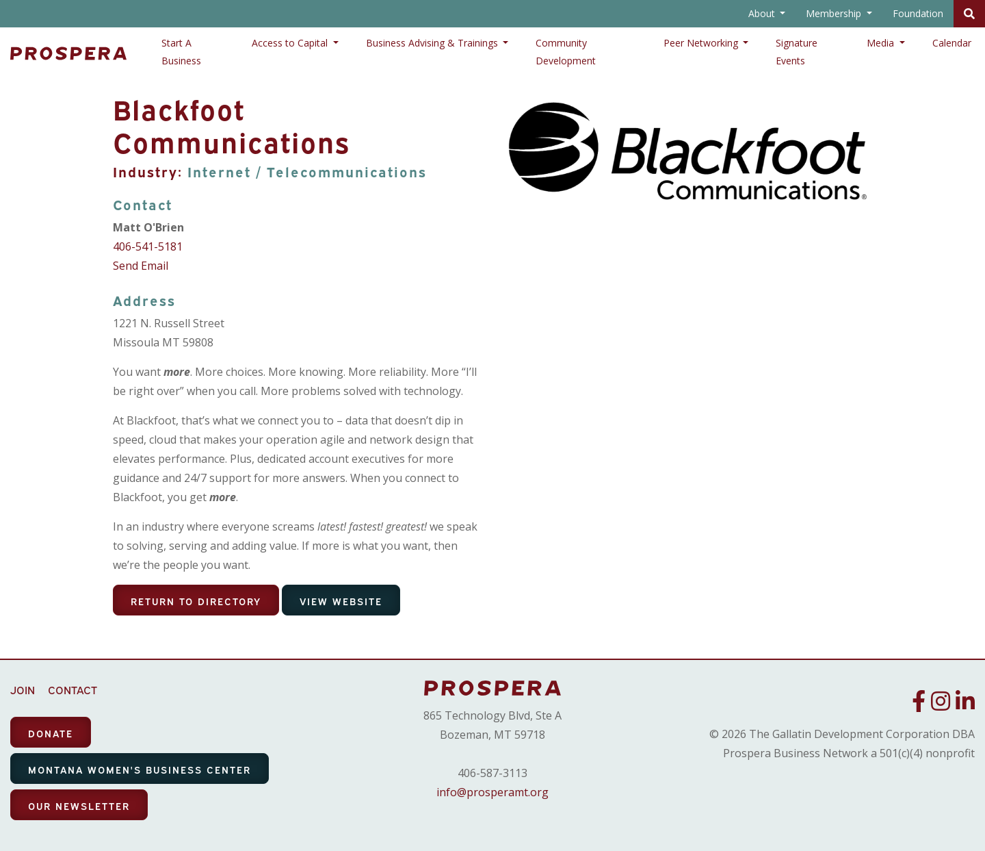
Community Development (566, 51)
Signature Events (796, 51)
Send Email (140, 265)
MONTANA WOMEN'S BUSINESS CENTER (139, 769)
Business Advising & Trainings (433, 42)
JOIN (22, 689)
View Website (341, 600)
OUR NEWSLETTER (79, 805)
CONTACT (72, 689)
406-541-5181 (148, 246)
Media (882, 42)
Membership (835, 13)
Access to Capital (291, 42)
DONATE (50, 732)
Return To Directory (196, 600)
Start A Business (181, 51)
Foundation (918, 13)
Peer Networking (702, 42)
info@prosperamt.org (492, 792)
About (763, 13)
